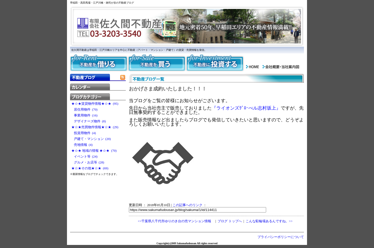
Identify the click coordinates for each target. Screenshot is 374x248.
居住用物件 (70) (84, 109)
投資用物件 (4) (83, 133)
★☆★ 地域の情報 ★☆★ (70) (94, 150)
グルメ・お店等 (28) (87, 162)
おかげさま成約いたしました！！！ (168, 88)
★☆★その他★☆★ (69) (89, 168)
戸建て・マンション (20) (91, 139)
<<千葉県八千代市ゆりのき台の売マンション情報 (174, 221)
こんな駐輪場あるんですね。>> (269, 221)
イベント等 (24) (84, 156)
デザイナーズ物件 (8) (88, 121)
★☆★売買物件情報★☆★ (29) (94, 127)
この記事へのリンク (187, 205)
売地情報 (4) (82, 145)
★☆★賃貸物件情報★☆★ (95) (94, 103)
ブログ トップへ (230, 221)
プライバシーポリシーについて (280, 237)
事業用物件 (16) (84, 115)
